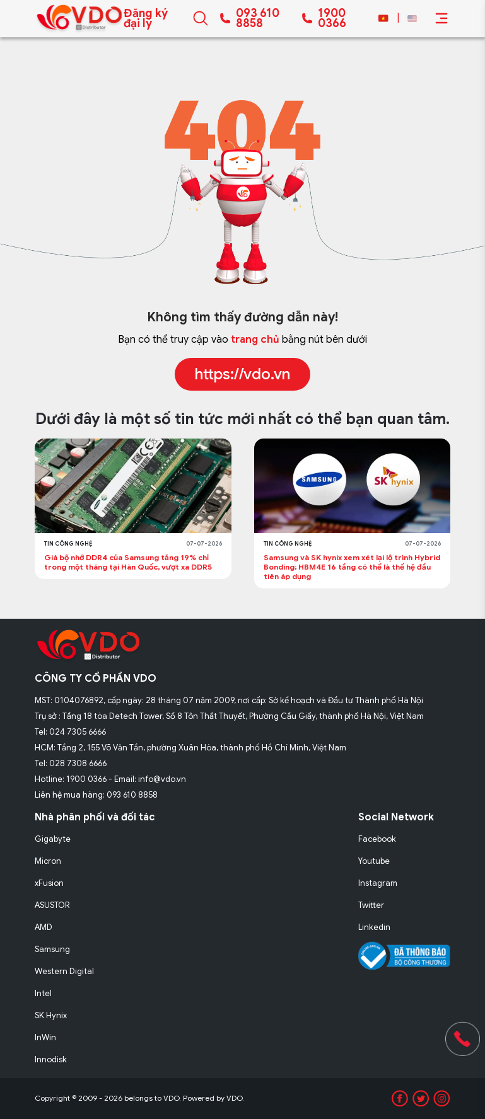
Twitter (371, 905)
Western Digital (64, 971)
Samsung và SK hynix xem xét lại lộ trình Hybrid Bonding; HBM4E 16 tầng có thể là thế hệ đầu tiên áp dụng (352, 567)
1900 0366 (332, 18)
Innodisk (51, 1059)
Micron (48, 861)
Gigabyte (53, 839)
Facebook (377, 839)
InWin (45, 1037)
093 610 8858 (257, 18)
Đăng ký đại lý (146, 18)
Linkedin (374, 927)
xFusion (49, 883)
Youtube (374, 861)
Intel (43, 993)
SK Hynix (51, 1015)
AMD (43, 927)
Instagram (377, 883)
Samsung (52, 949)
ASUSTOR (52, 905)
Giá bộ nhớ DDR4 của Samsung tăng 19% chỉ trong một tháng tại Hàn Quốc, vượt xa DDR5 (129, 562)
